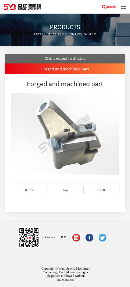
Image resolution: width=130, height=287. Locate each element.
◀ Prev (29, 190)
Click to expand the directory (65, 59)
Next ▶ (101, 190)
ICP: (64, 237)
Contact (50, 237)
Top (65, 190)
